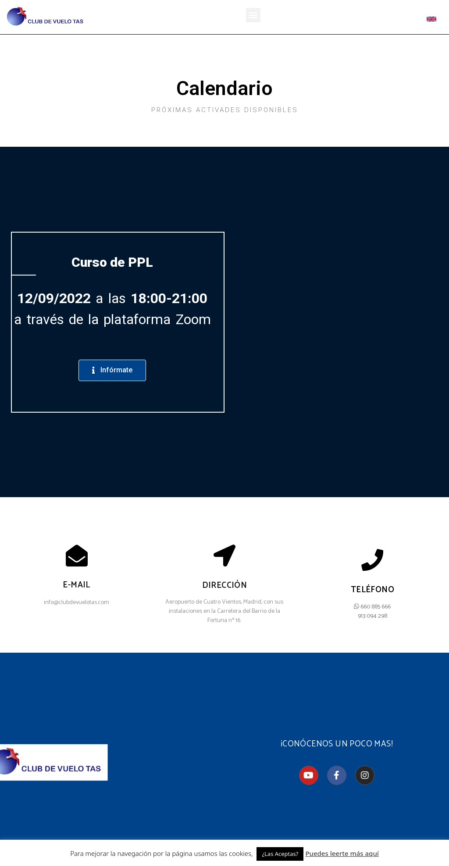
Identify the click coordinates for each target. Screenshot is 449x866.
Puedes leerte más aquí (341, 853)
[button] (253, 15)
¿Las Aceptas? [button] (280, 854)
